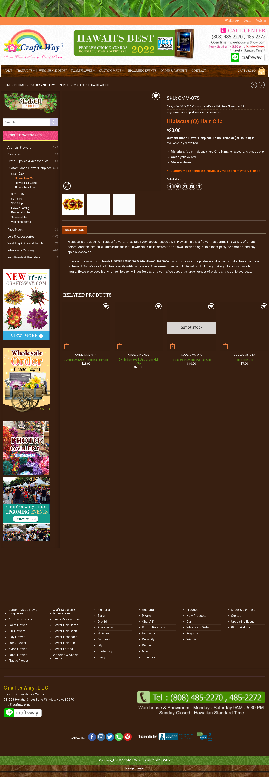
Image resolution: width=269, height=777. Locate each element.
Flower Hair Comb (26, 183)
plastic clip (256, 151)
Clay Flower (16, 637)
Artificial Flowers (19, 147)
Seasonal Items (21, 217)
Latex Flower (17, 643)
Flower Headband (65, 637)
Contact (198, 71)
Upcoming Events (142, 71)
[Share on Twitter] (177, 186)
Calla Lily (148, 639)
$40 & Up (17, 203)
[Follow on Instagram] (101, 737)
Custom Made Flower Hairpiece (50, 84)
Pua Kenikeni (106, 627)
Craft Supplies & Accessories (28, 161)
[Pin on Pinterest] (192, 186)
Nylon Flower (17, 649)
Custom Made (111, 70)
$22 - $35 (17, 194)
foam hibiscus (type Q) (201, 151)
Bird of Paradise (153, 627)
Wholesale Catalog (20, 250)
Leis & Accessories (20, 236)
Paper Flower (17, 655)
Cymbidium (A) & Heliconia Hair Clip (86, 359)
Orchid (102, 621)
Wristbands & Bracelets (23, 257)
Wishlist (192, 639)
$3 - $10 (16, 198)
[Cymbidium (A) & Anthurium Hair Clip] (139, 326)
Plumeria (104, 609)
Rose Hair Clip (244, 359)
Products (25, 70)
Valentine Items (21, 222)
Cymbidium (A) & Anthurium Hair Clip (139, 361)
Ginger (146, 645)
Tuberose (148, 657)
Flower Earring (20, 208)
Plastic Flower (18, 660)
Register (261, 20)
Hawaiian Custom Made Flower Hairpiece (140, 261)
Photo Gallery (240, 627)
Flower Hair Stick (25, 187)
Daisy (101, 657)
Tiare (101, 615)
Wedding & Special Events (25, 243)
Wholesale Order (53, 71)
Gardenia (104, 639)
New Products (196, 615)
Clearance (14, 154)
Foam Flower (83, 70)
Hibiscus (104, 633)
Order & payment (173, 71)
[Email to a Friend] (185, 186)
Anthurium (149, 609)
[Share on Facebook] (170, 186)
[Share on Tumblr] (199, 186)
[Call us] (119, 737)
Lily (100, 645)
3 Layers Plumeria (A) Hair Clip (191, 359)
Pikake (146, 615)
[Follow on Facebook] (92, 737)
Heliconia (148, 633)
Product (20, 84)
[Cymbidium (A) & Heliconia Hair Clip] (86, 326)
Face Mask (14, 229)
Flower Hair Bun (21, 212)
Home (7, 71)
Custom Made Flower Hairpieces (23, 611)
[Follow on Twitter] (110, 737)
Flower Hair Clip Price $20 (206, 112)
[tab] (74, 230)
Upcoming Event (242, 621)
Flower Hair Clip (99, 84)
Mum (145, 651)
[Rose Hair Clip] (244, 326)
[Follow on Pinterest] (127, 737)
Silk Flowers (16, 631)
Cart (189, 621)
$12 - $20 (79, 84)
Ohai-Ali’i (148, 621)
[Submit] (54, 122)
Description (74, 230)
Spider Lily (105, 651)
